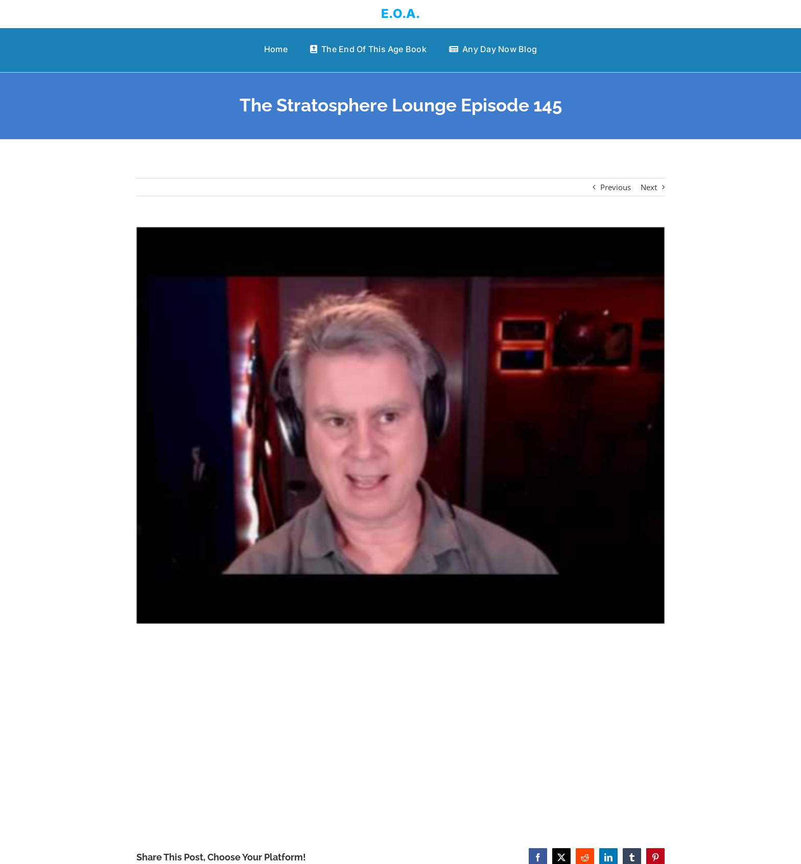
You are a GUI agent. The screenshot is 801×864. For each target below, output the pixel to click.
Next (649, 187)
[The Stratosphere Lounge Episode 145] (400, 425)
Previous (615, 187)
